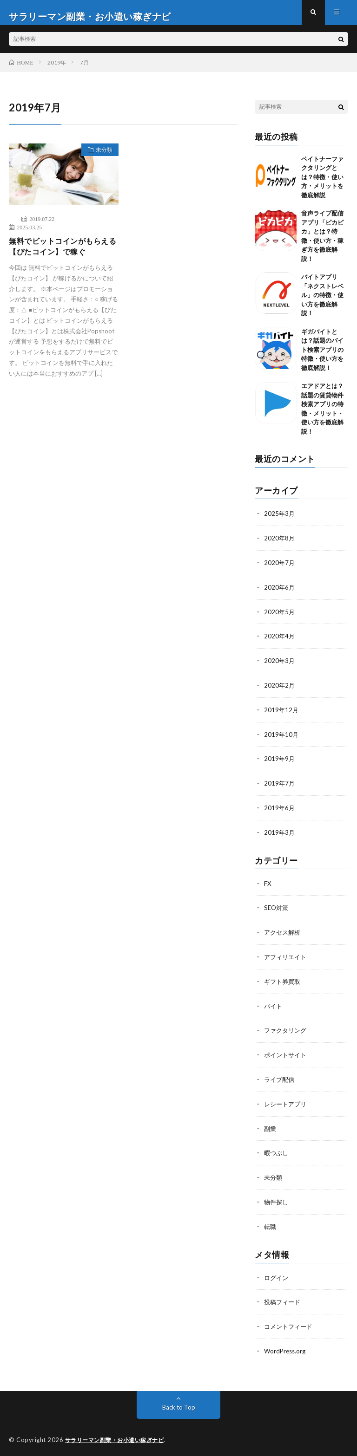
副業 (270, 1127)
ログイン (277, 1274)
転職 (270, 1224)
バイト (274, 1006)
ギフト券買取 (283, 982)
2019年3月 (280, 835)
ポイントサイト (287, 1055)
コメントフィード (290, 1322)
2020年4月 (280, 642)
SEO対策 (277, 910)
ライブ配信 (280, 1079)
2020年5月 (280, 618)
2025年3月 (280, 521)
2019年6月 (280, 811)
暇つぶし (277, 1151)
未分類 (100, 158)
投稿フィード (283, 1298)
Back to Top (178, 1402)
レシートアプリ (287, 1103)
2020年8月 (280, 545)
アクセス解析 (283, 934)
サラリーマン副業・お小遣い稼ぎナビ (118, 1435)
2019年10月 (281, 738)
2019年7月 (280, 787)
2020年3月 (280, 666)
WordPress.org (286, 1347)
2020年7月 (280, 569)
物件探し (277, 1199)
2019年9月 (280, 763)
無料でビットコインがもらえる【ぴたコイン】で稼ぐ (60, 255)
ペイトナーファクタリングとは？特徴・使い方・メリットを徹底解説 (322, 184)
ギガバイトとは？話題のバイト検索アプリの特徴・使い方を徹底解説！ (322, 357)
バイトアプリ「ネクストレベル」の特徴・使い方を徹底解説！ (322, 303)
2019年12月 (281, 714)
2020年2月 (280, 690)
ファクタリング (287, 1030)
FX (267, 886)
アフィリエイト (287, 958)
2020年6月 (280, 594)
